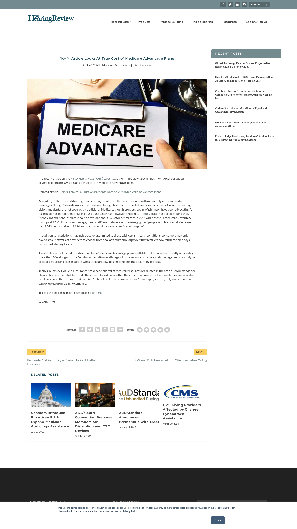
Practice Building (172, 16)
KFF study (143, 208)
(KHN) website (92, 173)
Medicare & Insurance (116, 59)
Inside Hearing (203, 16)
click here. (95, 287)
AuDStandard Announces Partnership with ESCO (139, 412)
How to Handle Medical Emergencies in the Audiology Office (240, 118)
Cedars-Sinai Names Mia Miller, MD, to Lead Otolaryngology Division (241, 104)
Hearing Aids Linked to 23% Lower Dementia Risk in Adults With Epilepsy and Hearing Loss (245, 73)
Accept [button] (217, 520)
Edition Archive (256, 16)
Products (144, 16)
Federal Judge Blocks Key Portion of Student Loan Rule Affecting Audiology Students (244, 132)
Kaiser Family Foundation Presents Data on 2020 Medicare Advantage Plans (110, 186)
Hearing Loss (120, 16)
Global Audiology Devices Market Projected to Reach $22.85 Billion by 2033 (242, 59)
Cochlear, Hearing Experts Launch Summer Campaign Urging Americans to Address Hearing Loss (243, 89)
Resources (229, 16)
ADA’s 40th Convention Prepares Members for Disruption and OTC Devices (93, 416)
